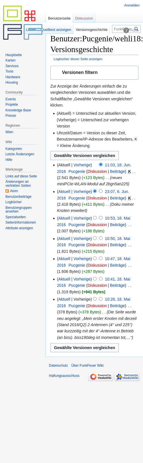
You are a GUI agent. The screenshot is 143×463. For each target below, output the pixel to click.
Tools (9, 71)
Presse (10, 116)
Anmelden (132, 5)
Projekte (11, 105)
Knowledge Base (18, 110)
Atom (14, 191)
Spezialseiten (15, 217)
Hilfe (8, 160)
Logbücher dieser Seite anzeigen (78, 59)
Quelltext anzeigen (56, 29)
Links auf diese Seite (21, 176)
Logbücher (13, 202)
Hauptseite (13, 55)
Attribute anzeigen (19, 228)
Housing (11, 82)
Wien (9, 132)
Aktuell (64, 191)
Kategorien (13, 149)
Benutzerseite (59, 18)
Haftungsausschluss (64, 376)
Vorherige (82, 165)
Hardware (12, 77)
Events (10, 99)
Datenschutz (58, 366)
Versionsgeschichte (91, 29)
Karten (10, 60)
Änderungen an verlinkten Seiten (18, 184)
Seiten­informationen (20, 222)
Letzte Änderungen (19, 154)
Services (11, 66)
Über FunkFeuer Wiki (87, 366)
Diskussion (97, 171)
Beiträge (117, 171)
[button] (94, 72)
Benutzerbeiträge (18, 197)
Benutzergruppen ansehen (18, 210)
